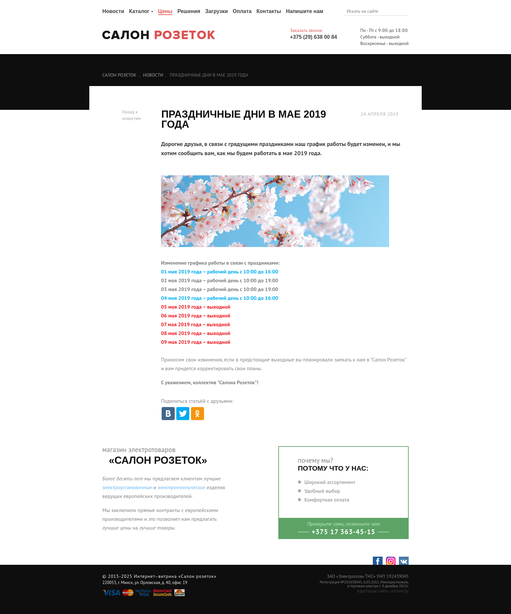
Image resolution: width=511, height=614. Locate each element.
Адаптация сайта (372, 591)
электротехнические (181, 487)
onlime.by (400, 591)
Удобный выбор (322, 491)
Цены (165, 11)
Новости (113, 11)
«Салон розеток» (197, 576)
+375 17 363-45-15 (343, 531)
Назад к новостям (131, 115)
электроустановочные (127, 487)
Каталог (139, 11)
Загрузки (216, 11)
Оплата (242, 11)
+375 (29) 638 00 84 (313, 37)
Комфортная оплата (326, 499)
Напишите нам (304, 11)
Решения (188, 11)
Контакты (268, 11)
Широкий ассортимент (330, 482)
